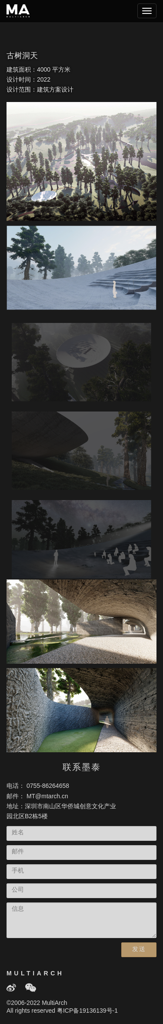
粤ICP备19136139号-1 (87, 1011)
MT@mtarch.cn (47, 797)
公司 (18, 890)
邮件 (18, 852)
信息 (18, 909)
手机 (18, 871)
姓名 (18, 833)
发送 (139, 949)
